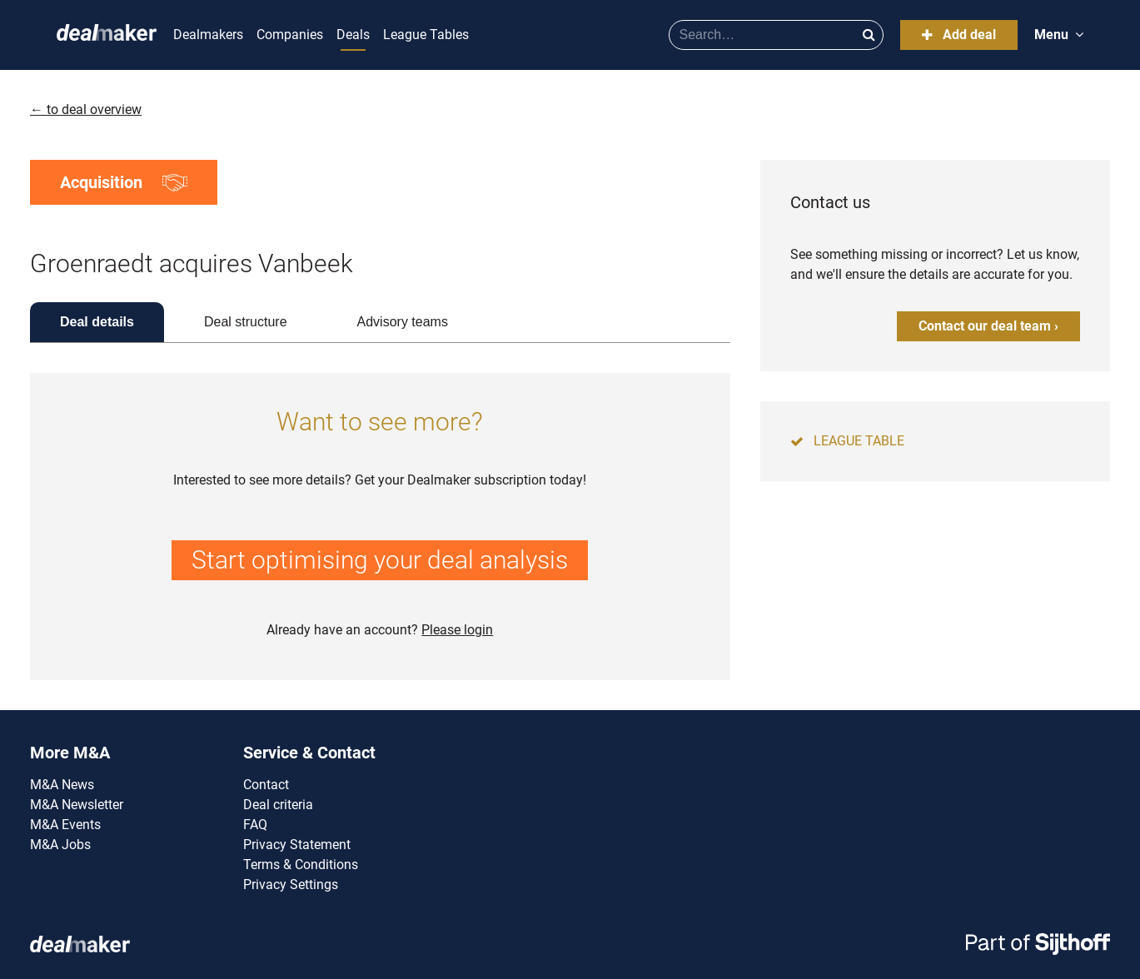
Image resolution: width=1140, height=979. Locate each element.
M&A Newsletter (76, 805)
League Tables (426, 34)
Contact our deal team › (988, 326)
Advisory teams (402, 322)
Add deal (959, 34)
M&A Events (65, 824)
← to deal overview (86, 109)
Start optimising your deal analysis (380, 559)
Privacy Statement (297, 844)
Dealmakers (208, 34)
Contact (266, 785)
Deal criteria (278, 805)
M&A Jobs (60, 844)
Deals (353, 34)
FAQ (255, 824)
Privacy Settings (290, 884)
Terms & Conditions (300, 864)
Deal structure (245, 322)
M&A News (62, 785)
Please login (457, 630)
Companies (289, 34)
